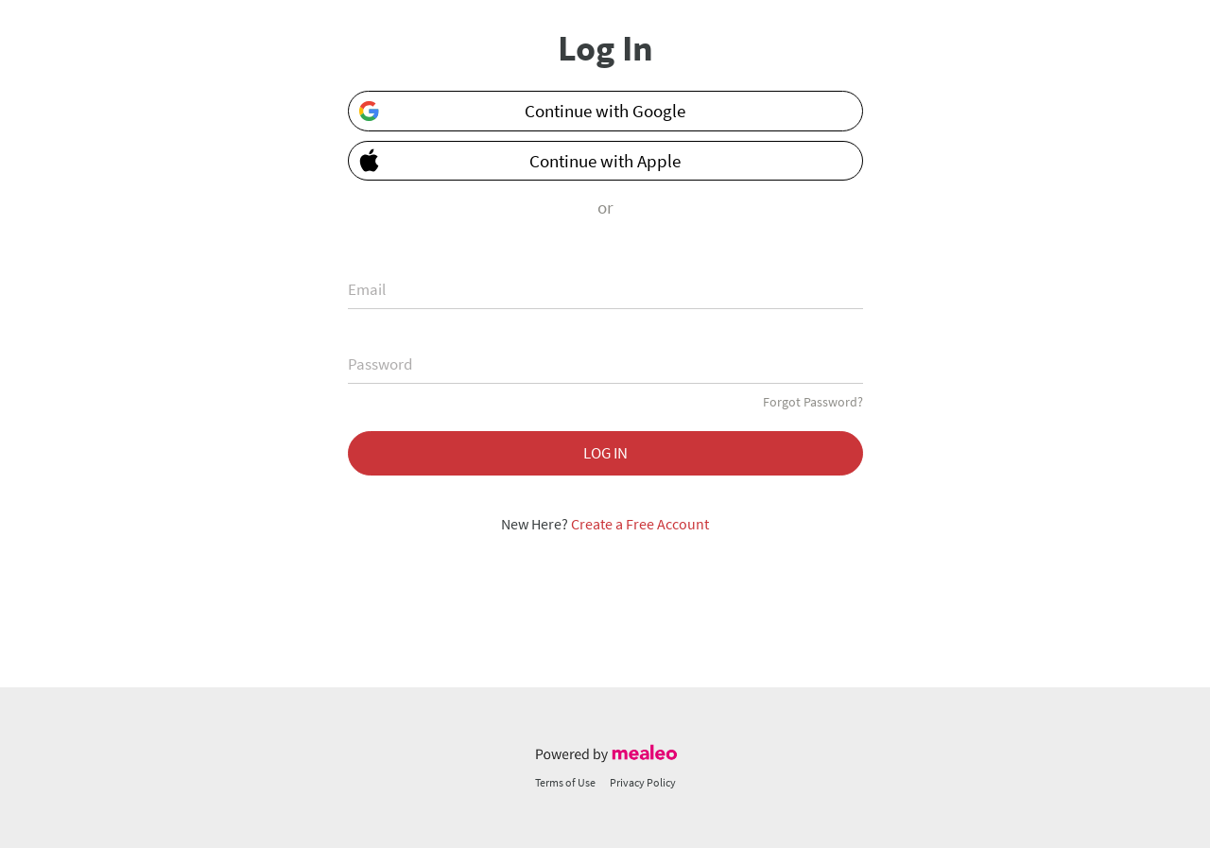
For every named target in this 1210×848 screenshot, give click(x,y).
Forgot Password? (813, 401)
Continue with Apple (516, 159)
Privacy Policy (643, 782)
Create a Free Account (640, 523)
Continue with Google (521, 111)
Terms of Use (565, 782)
